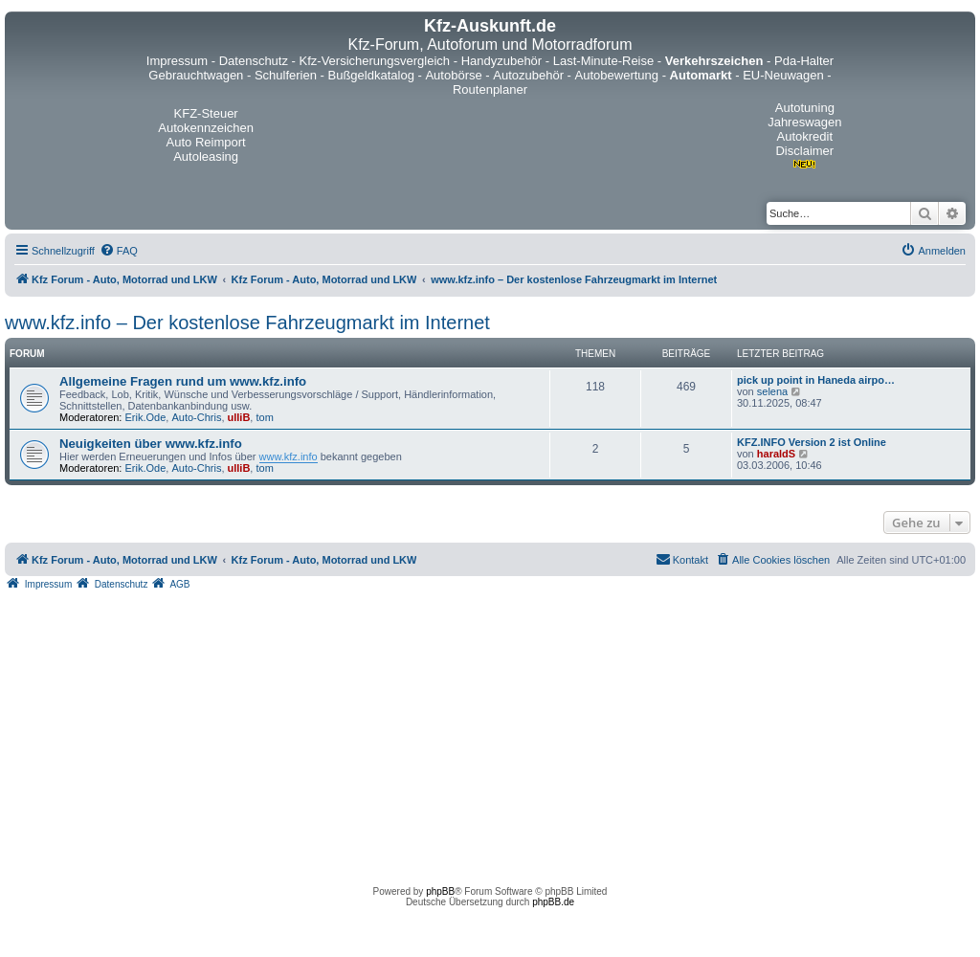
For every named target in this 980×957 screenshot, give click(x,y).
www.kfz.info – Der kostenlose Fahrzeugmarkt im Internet (247, 322)
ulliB (239, 417)
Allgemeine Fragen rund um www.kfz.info (182, 381)
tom (264, 417)
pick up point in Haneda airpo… (816, 380)
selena (772, 391)
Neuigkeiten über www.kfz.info (150, 443)
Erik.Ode (146, 417)
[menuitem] (119, 250)
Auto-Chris (196, 417)
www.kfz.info (288, 456)
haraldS (776, 453)
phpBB (440, 891)
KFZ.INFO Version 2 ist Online (811, 442)
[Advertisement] (490, 733)
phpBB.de (553, 902)
